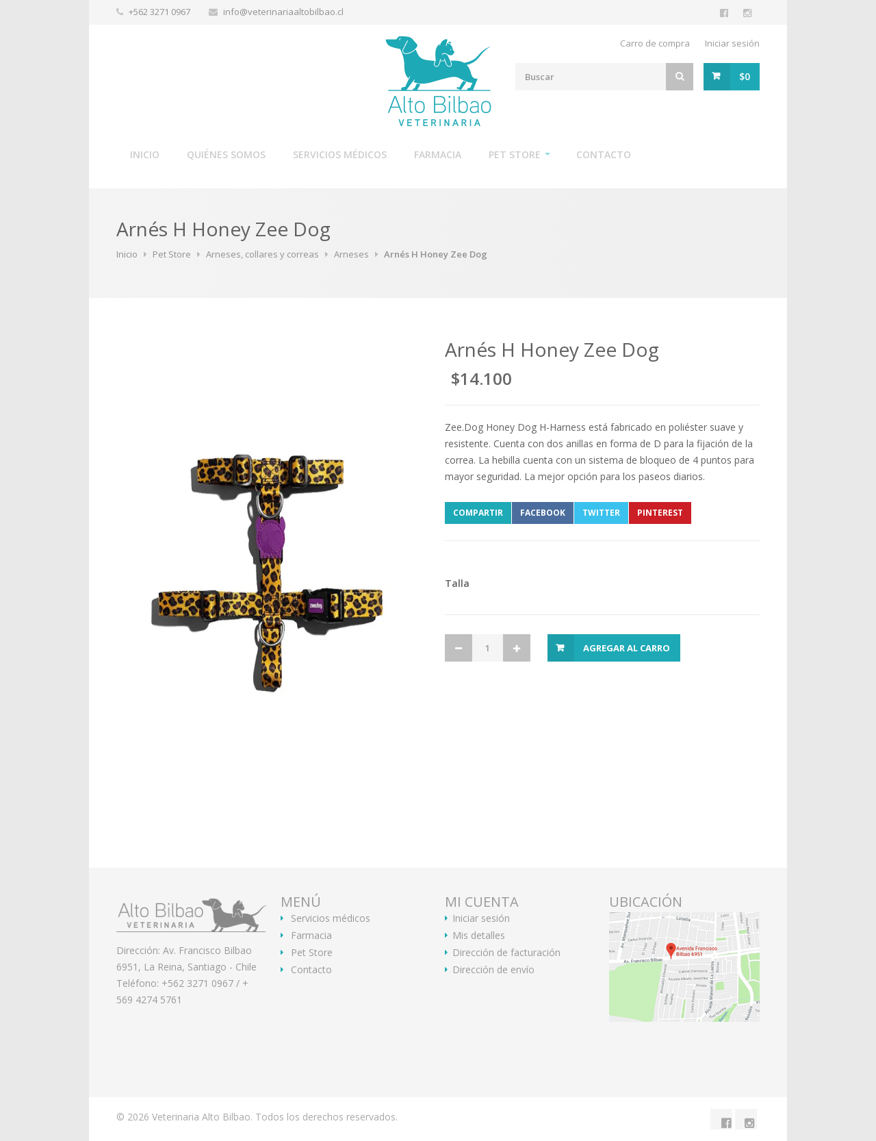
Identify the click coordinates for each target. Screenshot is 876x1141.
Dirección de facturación (506, 952)
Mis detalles (478, 935)
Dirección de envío (493, 970)
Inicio (144, 154)
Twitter (601, 512)
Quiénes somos (226, 154)
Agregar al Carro (626, 648)
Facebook (542, 512)
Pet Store (515, 154)
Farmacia (437, 154)
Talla (457, 583)
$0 (744, 76)
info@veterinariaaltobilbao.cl (283, 11)
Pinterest (660, 512)
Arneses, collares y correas (262, 254)
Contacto (603, 154)
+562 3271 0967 (160, 11)
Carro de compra (655, 43)
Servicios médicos (340, 154)
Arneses (351, 254)
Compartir (478, 512)
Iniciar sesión (732, 43)
